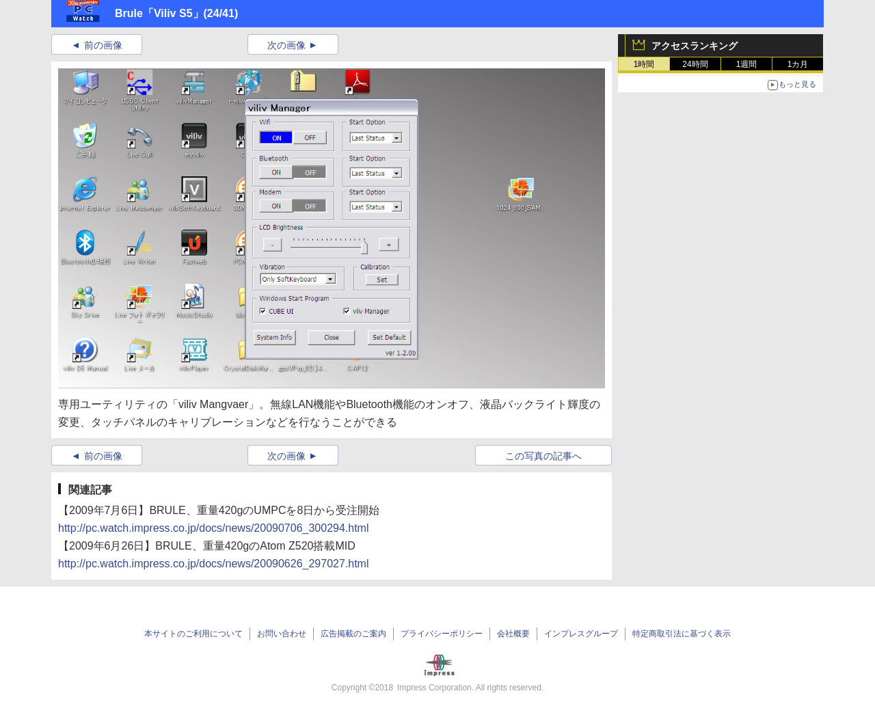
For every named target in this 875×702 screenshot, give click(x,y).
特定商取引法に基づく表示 (681, 633)
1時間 (644, 64)
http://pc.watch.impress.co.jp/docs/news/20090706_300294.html (213, 528)
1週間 (746, 64)
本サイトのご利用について (193, 633)
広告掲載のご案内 (353, 633)
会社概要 (513, 633)
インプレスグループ (581, 633)
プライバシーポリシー (442, 633)
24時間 (695, 64)
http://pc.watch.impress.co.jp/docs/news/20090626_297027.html (213, 563)
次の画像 (286, 45)
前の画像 (103, 45)
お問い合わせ (281, 633)
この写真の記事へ (543, 455)
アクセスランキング (694, 45)
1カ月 (798, 64)
